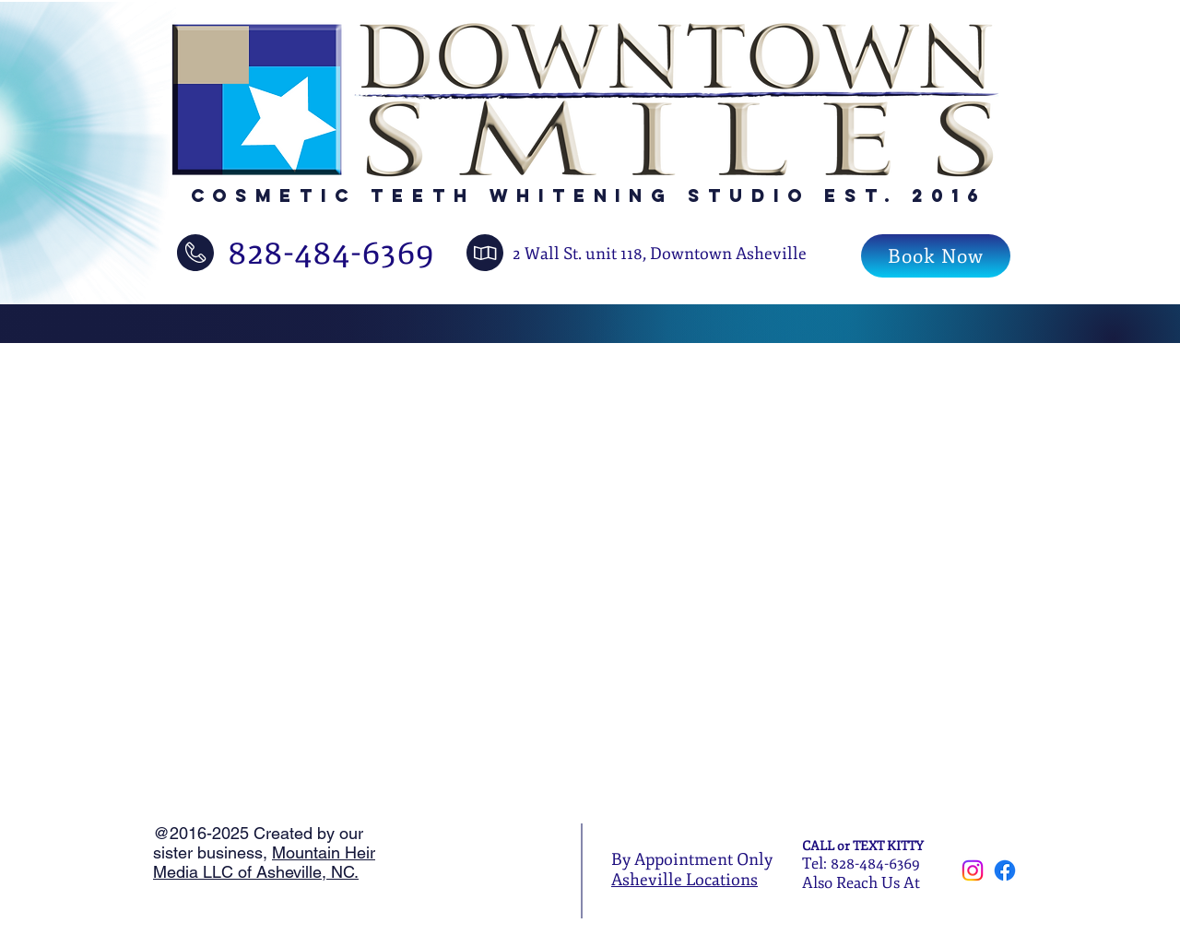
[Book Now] (935, 256)
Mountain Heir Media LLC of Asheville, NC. (264, 862)
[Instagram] (972, 870)
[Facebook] (1005, 870)
